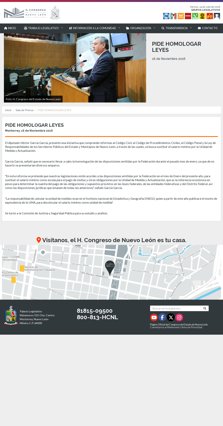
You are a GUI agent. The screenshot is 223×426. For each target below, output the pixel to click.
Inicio (8, 110)
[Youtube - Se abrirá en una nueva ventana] (154, 318)
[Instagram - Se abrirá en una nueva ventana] (179, 318)
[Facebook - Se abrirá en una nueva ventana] (162, 318)
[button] (42, 28)
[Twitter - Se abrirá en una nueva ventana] (171, 318)
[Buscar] (205, 308)
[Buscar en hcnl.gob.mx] (175, 308)
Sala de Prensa (24, 110)
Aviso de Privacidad (192, 327)
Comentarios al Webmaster (165, 327)
